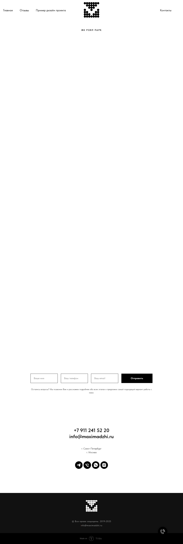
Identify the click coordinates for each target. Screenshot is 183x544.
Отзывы (24, 10)
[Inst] (104, 465)
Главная (8, 10)
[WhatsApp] (95, 465)
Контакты (165, 10)
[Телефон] (177, 10)
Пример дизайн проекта (51, 10)
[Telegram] (79, 465)
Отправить (137, 378)
